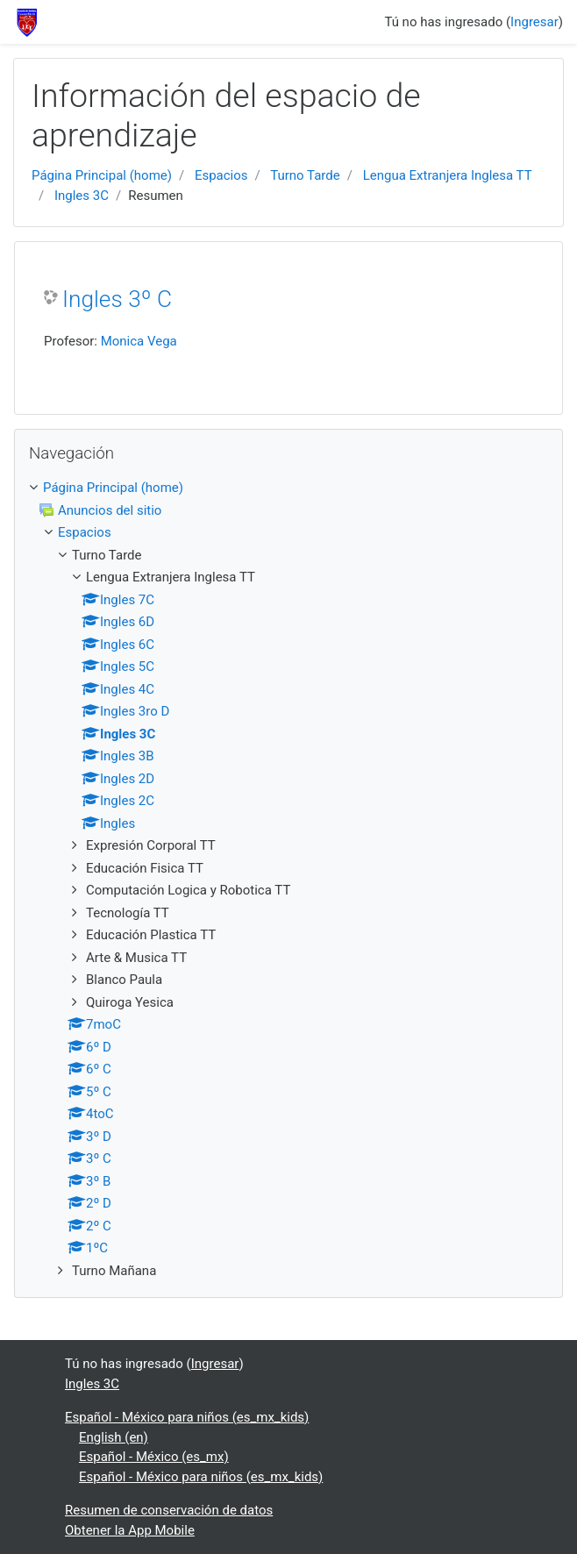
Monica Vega (139, 341)
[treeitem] (288, 488)
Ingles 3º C (117, 299)
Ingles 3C (81, 195)
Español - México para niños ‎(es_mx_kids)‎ (187, 1417)
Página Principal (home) (102, 175)
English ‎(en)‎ (113, 1437)
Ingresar (534, 22)
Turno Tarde (305, 175)
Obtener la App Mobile (130, 1530)
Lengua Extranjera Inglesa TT (447, 175)
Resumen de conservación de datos (169, 1510)
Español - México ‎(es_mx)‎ (154, 1457)
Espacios (221, 175)
